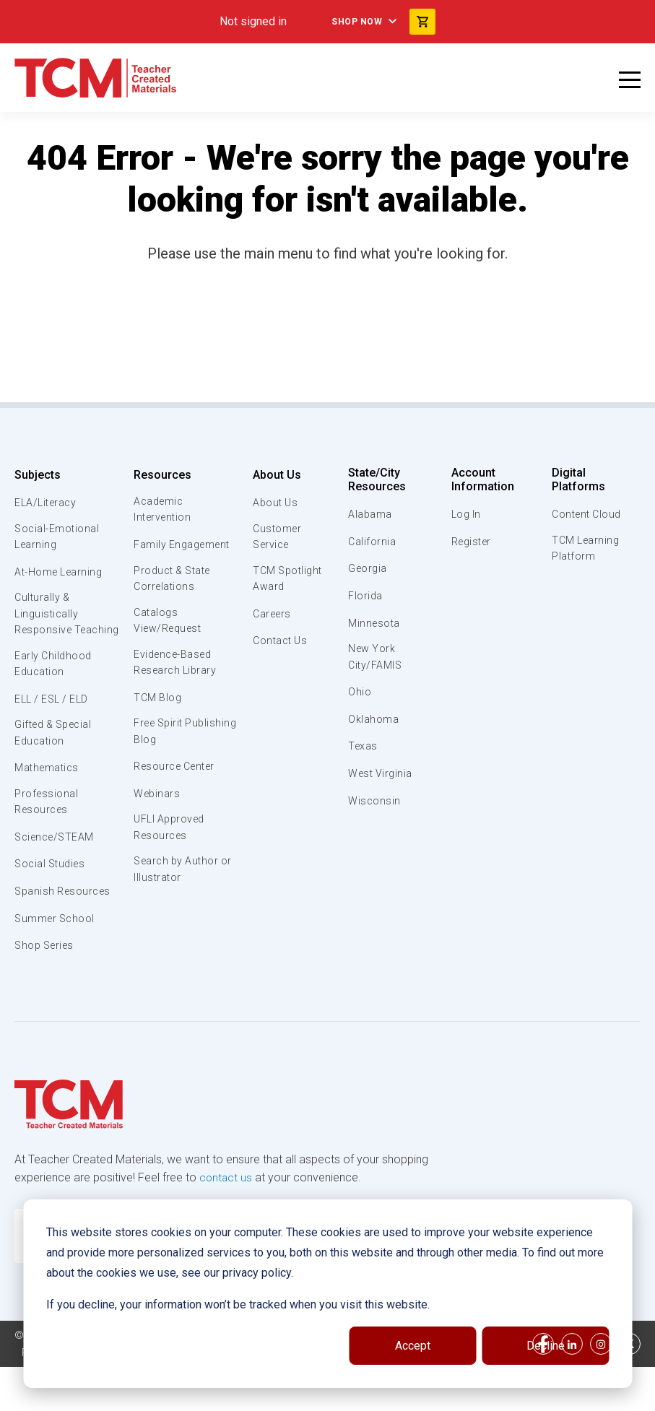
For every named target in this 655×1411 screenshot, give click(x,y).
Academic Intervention (163, 510)
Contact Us (279, 644)
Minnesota (375, 623)
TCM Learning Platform (584, 538)
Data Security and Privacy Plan (374, 1396)
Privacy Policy (250, 1396)
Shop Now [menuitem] (354, 21)
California (372, 541)
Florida (365, 595)
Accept (412, 1346)
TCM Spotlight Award (287, 581)
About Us (274, 475)
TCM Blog (157, 704)
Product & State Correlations (174, 581)
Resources (161, 475)
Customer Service (275, 538)
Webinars (156, 802)
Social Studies (52, 891)
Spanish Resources (65, 919)
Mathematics (48, 793)
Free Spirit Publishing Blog (172, 740)
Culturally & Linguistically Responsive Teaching (47, 626)
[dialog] (327, 1293)
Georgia (368, 568)
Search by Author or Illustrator (177, 882)
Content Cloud (586, 502)
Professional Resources (46, 829)
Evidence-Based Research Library (176, 669)
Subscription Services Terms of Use (110, 1396)
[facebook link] (543, 1388)
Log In (466, 514)
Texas (363, 748)
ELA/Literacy (47, 502)
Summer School (56, 945)
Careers (271, 617)
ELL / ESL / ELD (54, 722)
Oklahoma (373, 720)
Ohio (359, 693)
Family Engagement (183, 546)
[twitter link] (630, 1388)
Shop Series (46, 973)
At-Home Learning (61, 573)
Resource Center (177, 775)
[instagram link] (601, 1388)
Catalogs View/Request (168, 625)
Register (472, 541)
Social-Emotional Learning (57, 538)
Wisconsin (375, 802)
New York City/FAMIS (376, 658)
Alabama (370, 514)
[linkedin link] (572, 1388)
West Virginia (382, 775)
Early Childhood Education (54, 687)
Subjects (37, 475)
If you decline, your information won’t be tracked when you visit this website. (238, 1304)
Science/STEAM (57, 864)
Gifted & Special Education (57, 758)
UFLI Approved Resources (170, 837)
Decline (545, 1346)
